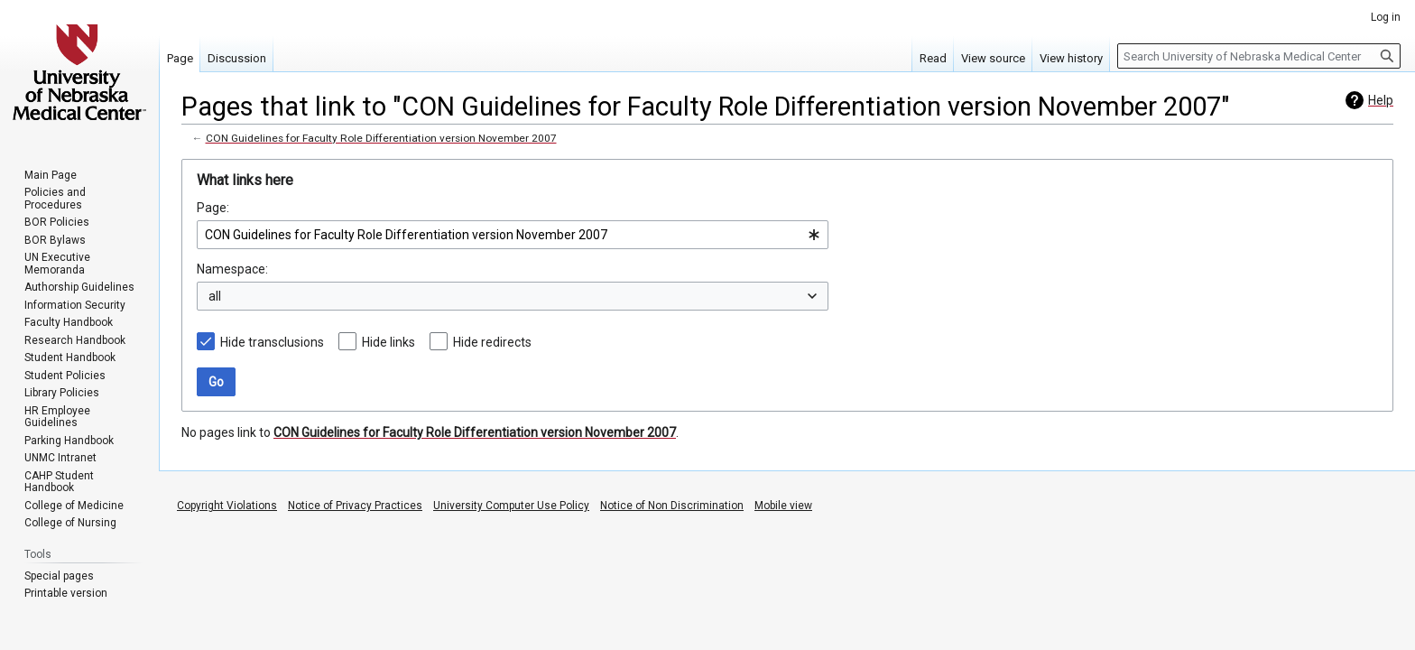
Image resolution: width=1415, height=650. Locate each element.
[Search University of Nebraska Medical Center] (1259, 56)
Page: (213, 207)
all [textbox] (214, 296)
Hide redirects (492, 342)
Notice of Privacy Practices (355, 505)
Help (1380, 100)
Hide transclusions (272, 342)
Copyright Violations (227, 505)
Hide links (388, 342)
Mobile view (783, 505)
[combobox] (512, 234)
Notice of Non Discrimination (672, 505)
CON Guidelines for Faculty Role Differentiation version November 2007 (381, 138)
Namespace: (232, 269)
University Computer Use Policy (511, 505)
